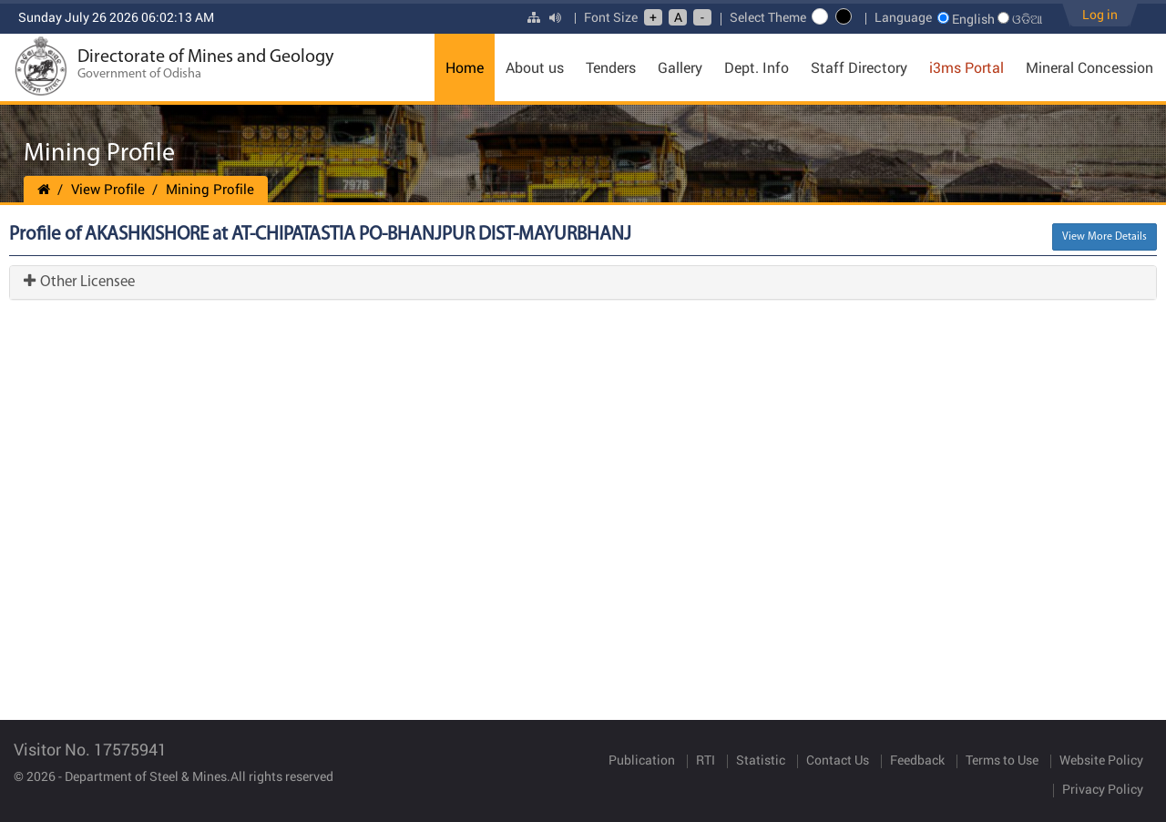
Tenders (611, 67)
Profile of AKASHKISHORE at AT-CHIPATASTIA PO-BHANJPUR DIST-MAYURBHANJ (320, 234)
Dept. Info (756, 67)
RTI (705, 759)
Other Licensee (79, 282)
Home (464, 67)
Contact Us (837, 759)
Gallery (680, 67)
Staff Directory (859, 67)
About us (535, 67)
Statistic (760, 759)
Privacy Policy (1102, 788)
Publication (642, 759)
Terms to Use (1002, 759)
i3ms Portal (966, 67)
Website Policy (1101, 759)
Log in (1100, 14)
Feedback (917, 759)
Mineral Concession (1089, 67)
